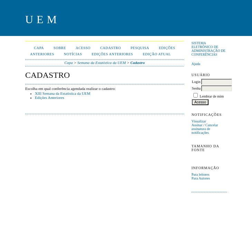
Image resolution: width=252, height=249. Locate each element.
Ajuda (196, 64)
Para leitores (201, 174)
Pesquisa (139, 48)
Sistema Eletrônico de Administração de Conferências (208, 48)
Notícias (73, 54)
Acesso (83, 48)
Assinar (197, 125)
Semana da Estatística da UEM (101, 63)
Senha (196, 88)
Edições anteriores (112, 54)
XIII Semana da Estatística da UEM (62, 93)
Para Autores (201, 178)
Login (196, 82)
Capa (39, 48)
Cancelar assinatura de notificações (205, 129)
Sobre (60, 48)
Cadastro (110, 48)
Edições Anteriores (49, 97)
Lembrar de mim (212, 96)
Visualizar (199, 121)
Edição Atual (157, 54)
